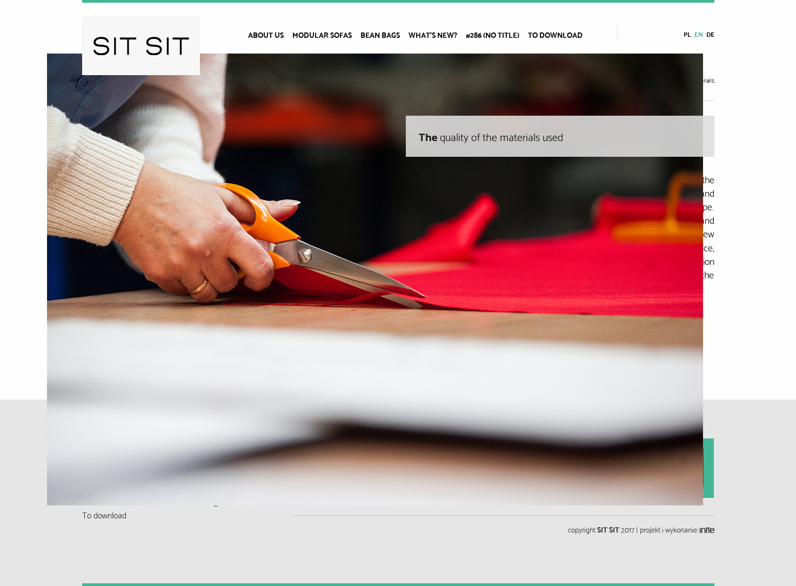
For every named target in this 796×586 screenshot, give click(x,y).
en (698, 33)
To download (555, 34)
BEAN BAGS (380, 34)
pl (687, 33)
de (710, 33)
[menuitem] (270, 34)
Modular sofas (322, 34)
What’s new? (433, 34)
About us (266, 34)
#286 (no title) (492, 34)
